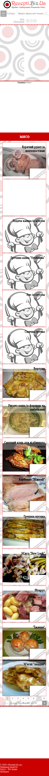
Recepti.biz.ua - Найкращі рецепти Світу (11, 767)
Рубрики (8, 14)
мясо (29, 83)
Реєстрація (19, 22)
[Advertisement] (24, 53)
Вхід (22, 19)
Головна (21, 83)
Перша (5, 703)
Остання (13, 703)
